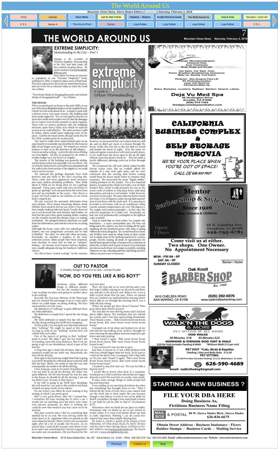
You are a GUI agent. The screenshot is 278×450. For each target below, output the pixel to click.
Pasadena (150, 11)
